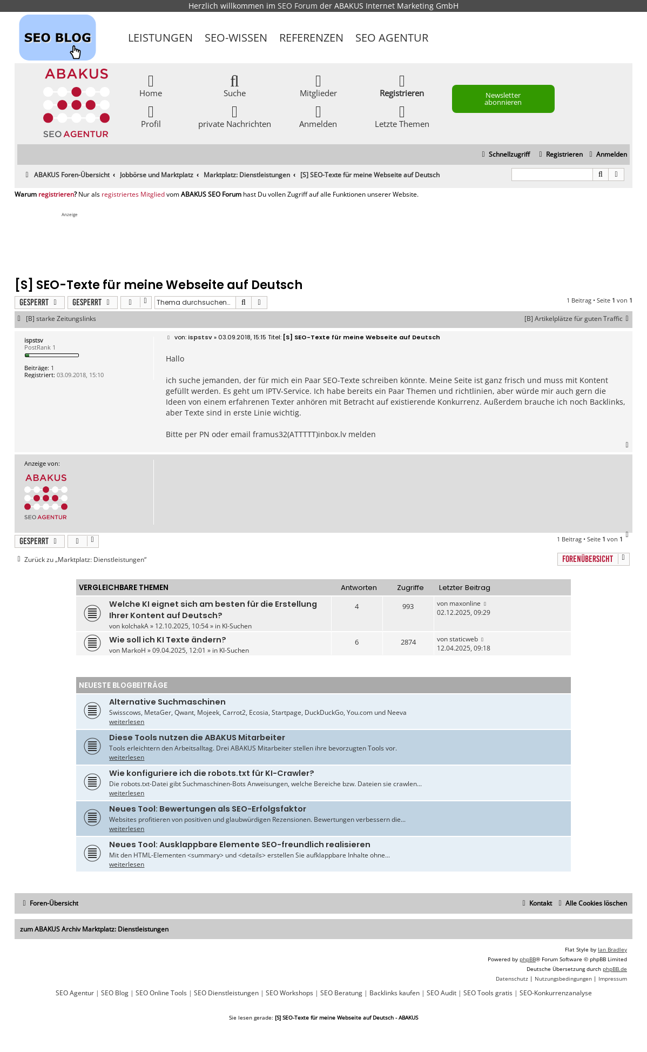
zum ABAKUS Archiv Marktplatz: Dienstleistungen (94, 929)
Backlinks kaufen (394, 993)
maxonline (465, 603)
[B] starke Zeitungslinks (61, 318)
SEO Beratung (341, 993)
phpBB (528, 959)
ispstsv (33, 340)
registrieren (56, 194)
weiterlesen (126, 721)
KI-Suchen (237, 626)
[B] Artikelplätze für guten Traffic (578, 318)
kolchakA (135, 626)
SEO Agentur (391, 37)
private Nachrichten (234, 116)
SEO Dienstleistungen (226, 993)
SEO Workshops (289, 993)
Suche (235, 85)
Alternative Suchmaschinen (167, 701)
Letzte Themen (402, 116)
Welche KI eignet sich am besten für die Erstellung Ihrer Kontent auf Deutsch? (213, 610)
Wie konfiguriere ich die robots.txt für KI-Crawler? (211, 773)
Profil (151, 116)
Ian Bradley (612, 949)
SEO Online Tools (161, 993)
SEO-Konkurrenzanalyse (556, 993)
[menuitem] (607, 155)
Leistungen (160, 37)
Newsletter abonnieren (503, 98)
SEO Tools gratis (488, 993)
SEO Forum (298, 6)
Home (150, 85)
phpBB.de (615, 969)
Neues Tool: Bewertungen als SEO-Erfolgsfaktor (207, 808)
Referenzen (311, 37)
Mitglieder (318, 85)
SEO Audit (441, 993)
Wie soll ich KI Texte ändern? (167, 639)
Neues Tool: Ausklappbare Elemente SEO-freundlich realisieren (239, 844)
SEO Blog (115, 993)
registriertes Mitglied (133, 194)
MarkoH (134, 650)
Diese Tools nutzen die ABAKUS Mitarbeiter (197, 737)
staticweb (463, 639)
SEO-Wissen (236, 37)
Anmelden (318, 116)
